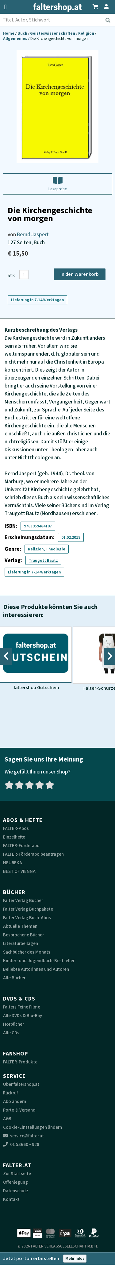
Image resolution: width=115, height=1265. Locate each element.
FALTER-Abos (16, 828)
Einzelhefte (14, 837)
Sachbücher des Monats (26, 952)
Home (9, 33)
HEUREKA (12, 863)
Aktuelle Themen (20, 926)
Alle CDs (11, 1033)
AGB (7, 1119)
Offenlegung (15, 1182)
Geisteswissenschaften (53, 33)
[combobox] (57, 20)
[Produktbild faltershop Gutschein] (35, 659)
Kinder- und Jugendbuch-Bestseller (39, 961)
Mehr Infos (74, 1258)
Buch (22, 33)
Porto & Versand (19, 1110)
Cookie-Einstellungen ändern (32, 1127)
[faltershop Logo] (57, 7)
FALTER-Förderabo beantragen (33, 854)
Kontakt (11, 1199)
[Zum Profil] (106, 6)
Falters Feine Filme (21, 1007)
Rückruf (10, 1093)
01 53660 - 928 (21, 1144)
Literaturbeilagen (20, 943)
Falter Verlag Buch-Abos (27, 918)
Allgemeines (15, 38)
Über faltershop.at (21, 1084)
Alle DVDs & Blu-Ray (22, 1015)
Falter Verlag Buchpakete (28, 909)
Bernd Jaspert (33, 234)
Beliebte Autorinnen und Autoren (36, 969)
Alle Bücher (14, 978)
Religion (86, 33)
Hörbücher (13, 1024)
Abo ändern (14, 1101)
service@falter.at (23, 1136)
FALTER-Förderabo (21, 846)
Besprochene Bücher (23, 935)
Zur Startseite (17, 1174)
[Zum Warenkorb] (95, 6)
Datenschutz (15, 1191)
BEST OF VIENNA (19, 871)
